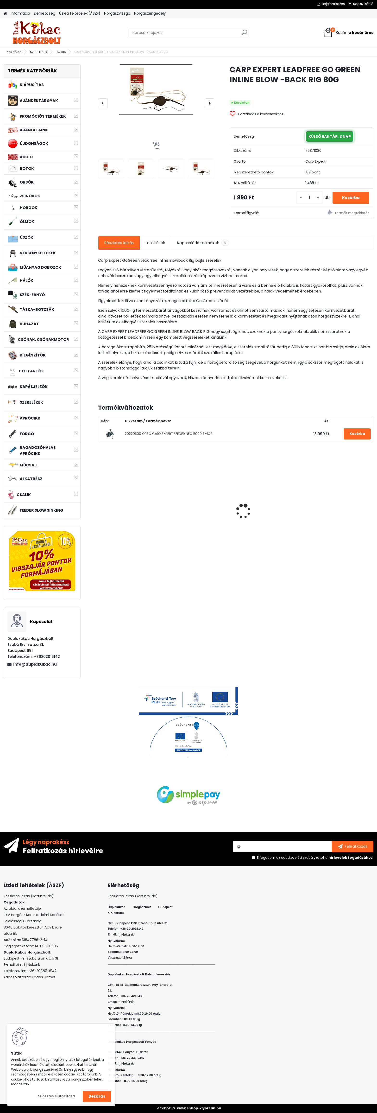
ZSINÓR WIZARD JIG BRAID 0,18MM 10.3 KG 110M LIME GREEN (199, 504)
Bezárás (96, 1096)
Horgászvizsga (117, 13)
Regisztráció (363, 3)
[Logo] (37, 33)
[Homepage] (5, 13)
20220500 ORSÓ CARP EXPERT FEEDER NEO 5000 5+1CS (168, 434)
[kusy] (309, 197)
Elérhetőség (44, 13)
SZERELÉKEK (38, 52)
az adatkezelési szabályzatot (300, 857)
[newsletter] (352, 846)
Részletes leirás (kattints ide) (133, 896)
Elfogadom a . (315, 857)
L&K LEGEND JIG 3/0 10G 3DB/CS (270, 516)
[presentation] (103, 103)
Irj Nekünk (32, 964)
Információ (20, 13)
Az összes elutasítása (56, 1096)
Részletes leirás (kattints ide (28, 896)
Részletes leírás (119, 243)
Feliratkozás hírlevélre (63, 850)
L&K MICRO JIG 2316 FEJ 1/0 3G (338, 501)
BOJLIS (61, 52)
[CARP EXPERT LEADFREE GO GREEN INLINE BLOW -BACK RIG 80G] (156, 89)
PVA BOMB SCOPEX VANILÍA (126, 503)
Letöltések (155, 243)
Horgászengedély (150, 13)
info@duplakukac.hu (35, 664)
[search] (244, 34)
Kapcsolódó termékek (203, 243)
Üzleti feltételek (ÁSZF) (79, 13)
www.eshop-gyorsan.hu (199, 1108)
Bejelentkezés (333, 3)
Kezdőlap (14, 52)
